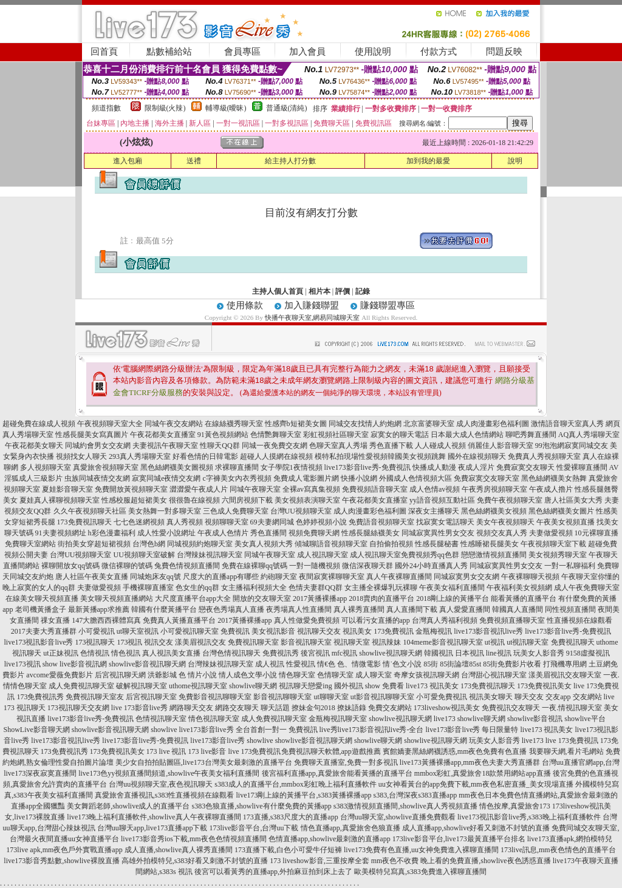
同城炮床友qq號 (155, 576)
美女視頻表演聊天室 (307, 500)
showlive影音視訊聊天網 (147, 664)
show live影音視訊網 (75, 664)
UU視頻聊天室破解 (144, 555)
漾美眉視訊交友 (200, 642)
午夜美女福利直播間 (452, 587)
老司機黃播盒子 (40, 609)
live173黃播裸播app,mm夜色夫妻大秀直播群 (470, 762)
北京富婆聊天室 (428, 423)
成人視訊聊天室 (322, 555)
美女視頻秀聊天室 (557, 555)
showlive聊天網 (253, 686)
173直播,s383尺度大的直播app (290, 817)
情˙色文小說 (402, 664)
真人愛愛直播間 (464, 609)
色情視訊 (94, 653)
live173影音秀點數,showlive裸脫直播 (61, 860)
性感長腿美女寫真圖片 (91, 434)
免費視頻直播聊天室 (512, 620)
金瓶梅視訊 (433, 631)
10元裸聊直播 (596, 533)
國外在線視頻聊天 (477, 456)
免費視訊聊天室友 (95, 697)
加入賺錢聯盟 (311, 305)
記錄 (362, 291)
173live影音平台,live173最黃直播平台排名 (458, 839)
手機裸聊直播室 (148, 587)
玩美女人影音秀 (538, 653)
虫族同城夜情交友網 (97, 478)
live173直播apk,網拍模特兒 (569, 839)
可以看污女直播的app (375, 620)
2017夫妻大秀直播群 (44, 631)
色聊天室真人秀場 (338, 445)
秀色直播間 (268, 533)
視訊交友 (158, 642)
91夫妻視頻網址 (60, 533)
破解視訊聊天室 (141, 686)
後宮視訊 (315, 653)
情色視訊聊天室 (213, 718)
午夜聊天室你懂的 (590, 576)
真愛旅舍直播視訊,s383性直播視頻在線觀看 (164, 795)
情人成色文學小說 (248, 675)
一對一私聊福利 (569, 565)
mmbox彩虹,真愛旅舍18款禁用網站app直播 (482, 773)
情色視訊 (125, 653)
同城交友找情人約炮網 (365, 423)
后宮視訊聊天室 (151, 697)
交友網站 (587, 697)
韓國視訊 (438, 653)
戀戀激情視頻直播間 (494, 555)
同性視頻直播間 (570, 609)
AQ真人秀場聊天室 (589, 434)
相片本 (319, 291)
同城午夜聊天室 (255, 489)
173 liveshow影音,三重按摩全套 (319, 860)
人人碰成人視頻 (440, 445)
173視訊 (129, 642)
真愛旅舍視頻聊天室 (105, 467)
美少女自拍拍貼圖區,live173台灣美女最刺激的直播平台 (203, 762)
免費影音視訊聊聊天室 (215, 697)
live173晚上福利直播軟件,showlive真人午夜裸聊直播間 (154, 817)
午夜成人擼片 (551, 489)
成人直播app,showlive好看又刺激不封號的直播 (476, 828)
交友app (557, 697)
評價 (342, 291)
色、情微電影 (359, 664)
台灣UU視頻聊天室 (301, 511)
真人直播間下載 (411, 609)
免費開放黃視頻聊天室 (131, 489)
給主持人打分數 (290, 161)
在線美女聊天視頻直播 (41, 598)
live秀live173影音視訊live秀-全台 (372, 729)
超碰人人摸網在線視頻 (276, 456)
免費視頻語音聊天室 (375, 489)
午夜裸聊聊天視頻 (530, 576)
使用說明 (373, 51)
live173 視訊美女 (432, 686)
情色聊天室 (297, 675)
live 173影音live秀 (139, 707)
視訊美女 (357, 631)
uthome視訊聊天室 (198, 686)
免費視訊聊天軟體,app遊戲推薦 (331, 751)
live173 (445, 718)
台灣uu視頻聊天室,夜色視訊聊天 (161, 784)
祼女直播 (55, 620)
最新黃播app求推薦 (98, 609)
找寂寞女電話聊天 (445, 522)
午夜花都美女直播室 (163, 434)
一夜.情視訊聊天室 (572, 707)
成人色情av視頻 (434, 489)
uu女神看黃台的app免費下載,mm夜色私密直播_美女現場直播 (475, 784)
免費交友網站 (390, 707)
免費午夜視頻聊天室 (509, 500)
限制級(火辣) (165, 108)
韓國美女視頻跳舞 (417, 456)
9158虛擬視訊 (588, 653)
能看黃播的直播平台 (523, 598)
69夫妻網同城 (272, 522)
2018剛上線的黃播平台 (452, 598)
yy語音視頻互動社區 (442, 500)
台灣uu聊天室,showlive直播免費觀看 (398, 817)
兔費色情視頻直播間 (187, 565)
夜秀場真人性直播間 (299, 609)
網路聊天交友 (191, 707)
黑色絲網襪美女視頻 (494, 511)
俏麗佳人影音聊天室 (500, 445)
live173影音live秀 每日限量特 (472, 729)
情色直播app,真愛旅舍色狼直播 (350, 828)
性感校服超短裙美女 (134, 500)
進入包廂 (127, 161)
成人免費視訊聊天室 (81, 686)
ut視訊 (495, 642)
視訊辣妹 (386, 642)
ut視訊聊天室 (528, 642)
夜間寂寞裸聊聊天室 (331, 576)
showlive (164, 729)
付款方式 (438, 51)
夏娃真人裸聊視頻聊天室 (59, 500)
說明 (515, 161)
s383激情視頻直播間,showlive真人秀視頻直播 (405, 806)
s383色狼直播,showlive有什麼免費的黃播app (262, 806)
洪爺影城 (162, 675)
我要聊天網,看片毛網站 (566, 751)
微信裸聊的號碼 (126, 565)
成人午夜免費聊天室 (587, 587)
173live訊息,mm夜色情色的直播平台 (558, 850)
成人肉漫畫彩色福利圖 (492, 423)
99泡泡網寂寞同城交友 (571, 445)
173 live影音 (207, 751)
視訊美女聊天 (491, 697)
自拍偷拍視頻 (391, 544)
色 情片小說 (198, 675)
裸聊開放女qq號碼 (70, 565)
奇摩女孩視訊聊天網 (426, 675)
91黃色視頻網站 (222, 434)
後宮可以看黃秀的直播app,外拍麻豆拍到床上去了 (273, 871)
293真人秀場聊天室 (140, 456)
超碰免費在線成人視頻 (38, 423)
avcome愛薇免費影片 (59, 675)
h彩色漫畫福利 (111, 533)
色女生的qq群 (197, 587)
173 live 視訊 (166, 751)
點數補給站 (169, 51)
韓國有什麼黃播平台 (164, 609)
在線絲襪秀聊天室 (234, 423)
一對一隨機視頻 (314, 565)
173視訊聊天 (95, 642)
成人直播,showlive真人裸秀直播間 (179, 850)
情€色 (326, 664)
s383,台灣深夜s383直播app (415, 795)
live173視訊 (22, 664)
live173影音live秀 (217, 740)
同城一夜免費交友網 (274, 445)
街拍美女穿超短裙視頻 (94, 544)
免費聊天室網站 (30, 544)
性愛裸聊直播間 (581, 467)
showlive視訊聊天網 (390, 653)
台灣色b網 (148, 544)
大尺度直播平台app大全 (193, 598)
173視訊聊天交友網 (78, 707)
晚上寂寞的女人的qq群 (38, 587)
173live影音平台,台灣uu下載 (254, 828)
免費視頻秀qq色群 (430, 555)
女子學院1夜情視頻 (292, 467)
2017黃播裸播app (320, 598)
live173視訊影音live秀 (38, 642)
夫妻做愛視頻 (551, 533)
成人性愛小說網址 (166, 533)
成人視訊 (269, 664)
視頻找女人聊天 (81, 456)
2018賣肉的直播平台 (381, 598)
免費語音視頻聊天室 (381, 522)
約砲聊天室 (279, 576)
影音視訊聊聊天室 (282, 697)
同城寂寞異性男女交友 (438, 533)
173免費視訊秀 (40, 697)
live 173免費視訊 (571, 740)
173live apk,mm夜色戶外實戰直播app (64, 850)
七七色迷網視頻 (139, 522)
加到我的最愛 (428, 161)
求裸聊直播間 (237, 467)
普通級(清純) (286, 108)
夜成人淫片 (476, 467)
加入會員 (307, 51)
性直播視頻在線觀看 (579, 620)
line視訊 (498, 653)
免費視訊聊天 (573, 642)
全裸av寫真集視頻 (311, 489)
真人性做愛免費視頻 (307, 620)
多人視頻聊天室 (45, 467)
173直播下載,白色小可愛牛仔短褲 (288, 850)
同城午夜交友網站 (174, 423)
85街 (430, 664)
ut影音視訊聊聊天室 (382, 697)
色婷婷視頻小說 (321, 522)
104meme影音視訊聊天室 (442, 642)
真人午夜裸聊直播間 (399, 576)
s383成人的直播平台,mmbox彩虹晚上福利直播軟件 (295, 784)
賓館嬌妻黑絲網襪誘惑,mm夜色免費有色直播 (455, 751)
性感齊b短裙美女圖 (296, 423)
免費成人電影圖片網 (306, 478)
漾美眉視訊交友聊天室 (564, 675)
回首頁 (104, 51)
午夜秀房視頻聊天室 (494, 489)
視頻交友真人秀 (501, 533)
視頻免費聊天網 (314, 533)
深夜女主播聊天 (433, 511)
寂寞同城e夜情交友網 (166, 478)
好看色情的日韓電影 (205, 456)
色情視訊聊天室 (160, 718)
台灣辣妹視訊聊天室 (209, 555)
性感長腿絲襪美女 (370, 533)
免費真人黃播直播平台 (179, 620)
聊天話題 (275, 707)
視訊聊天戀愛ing (305, 686)
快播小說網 (359, 478)
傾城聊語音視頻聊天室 (331, 544)
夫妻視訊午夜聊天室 (165, 445)
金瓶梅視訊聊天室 (338, 718)
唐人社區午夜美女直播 (91, 576)
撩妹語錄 (351, 707)
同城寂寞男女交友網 (466, 576)
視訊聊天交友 (319, 631)
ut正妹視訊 (60, 653)
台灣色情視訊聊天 (231, 653)
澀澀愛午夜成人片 (198, 489)
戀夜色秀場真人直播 (231, 609)
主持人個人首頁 (277, 291)
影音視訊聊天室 (306, 642)
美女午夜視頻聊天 (505, 522)
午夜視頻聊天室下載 (553, 544)
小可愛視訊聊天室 (189, 631)
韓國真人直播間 (517, 609)
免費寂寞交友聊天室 (486, 478)
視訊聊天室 (351, 642)
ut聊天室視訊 (138, 631)
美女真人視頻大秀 (263, 544)
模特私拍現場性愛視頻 (351, 456)
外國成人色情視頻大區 (415, 478)
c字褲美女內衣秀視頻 (237, 478)
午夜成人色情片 (222, 533)
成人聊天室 (373, 675)
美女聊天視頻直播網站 (116, 598)
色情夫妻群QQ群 (316, 587)
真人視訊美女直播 (171, 653)
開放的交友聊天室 (262, 598)
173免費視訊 (394, 631)
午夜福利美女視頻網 (519, 587)
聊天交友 (529, 697)
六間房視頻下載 (247, 500)
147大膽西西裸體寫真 (106, 620)
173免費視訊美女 (544, 686)
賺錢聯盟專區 (387, 305)
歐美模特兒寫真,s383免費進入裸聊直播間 (420, 871)
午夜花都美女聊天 (34, 445)
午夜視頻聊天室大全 (110, 423)
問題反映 (504, 51)
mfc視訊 (345, 653)
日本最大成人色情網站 (467, 434)
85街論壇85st (460, 664)
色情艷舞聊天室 (275, 434)
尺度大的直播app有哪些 (221, 576)
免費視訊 (235, 631)
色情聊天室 (335, 675)
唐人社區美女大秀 (573, 500)
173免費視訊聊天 (84, 522)
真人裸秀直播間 (358, 609)
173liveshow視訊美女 (447, 707)
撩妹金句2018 (313, 707)
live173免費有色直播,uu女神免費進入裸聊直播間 (421, 850)
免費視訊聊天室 (253, 642)
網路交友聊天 (237, 707)
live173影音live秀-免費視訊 (367, 467)
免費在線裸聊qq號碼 (254, 565)
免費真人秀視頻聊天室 (544, 456)
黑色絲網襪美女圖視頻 (176, 467)
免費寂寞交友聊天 (525, 467)
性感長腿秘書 (437, 544)
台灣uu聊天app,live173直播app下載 (152, 828)
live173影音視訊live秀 (488, 631)
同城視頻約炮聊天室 (200, 544)
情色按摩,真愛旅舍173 (514, 806)
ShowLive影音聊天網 (36, 729)
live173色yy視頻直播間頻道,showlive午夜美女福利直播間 (168, 773)
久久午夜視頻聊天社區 (89, 511)
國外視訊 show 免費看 (369, 686)
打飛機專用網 (565, 664)
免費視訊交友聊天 (511, 707)
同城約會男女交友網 (98, 445)
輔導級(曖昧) (226, 108)
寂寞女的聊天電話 (400, 434)
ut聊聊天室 (330, 697)
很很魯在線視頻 (194, 500)
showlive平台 (584, 718)
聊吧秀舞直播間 (530, 434)
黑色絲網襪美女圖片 (561, 511)
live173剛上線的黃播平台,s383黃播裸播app (304, 795)
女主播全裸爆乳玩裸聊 (380, 587)
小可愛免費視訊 (441, 697)
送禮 (193, 161)
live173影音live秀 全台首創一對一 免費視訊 (248, 729)
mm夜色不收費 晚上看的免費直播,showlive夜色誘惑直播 (461, 860)
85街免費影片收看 (512, 664)
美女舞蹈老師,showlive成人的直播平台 (128, 806)
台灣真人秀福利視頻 (444, 620)
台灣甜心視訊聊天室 (494, 675)
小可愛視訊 (96, 631)
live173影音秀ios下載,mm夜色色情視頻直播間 (194, 839)
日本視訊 (469, 653)
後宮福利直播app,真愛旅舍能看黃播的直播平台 (337, 773)
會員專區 (242, 51)
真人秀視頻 (184, 522)
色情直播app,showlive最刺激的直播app (329, 839)
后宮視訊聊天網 (120, 675)
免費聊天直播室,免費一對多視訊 (346, 762)
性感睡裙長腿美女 (489, 544)
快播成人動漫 (434, 467)
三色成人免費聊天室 (235, 511)
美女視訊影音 (273, 631)
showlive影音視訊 (534, 718)
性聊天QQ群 (219, 445)
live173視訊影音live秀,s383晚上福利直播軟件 (529, 817)
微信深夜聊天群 (367, 565)
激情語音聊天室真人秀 (567, 423)
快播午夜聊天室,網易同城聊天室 (312, 317)
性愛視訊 (300, 664)
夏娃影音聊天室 (67, 489)
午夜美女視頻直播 (565, 522)
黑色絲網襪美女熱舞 (554, 478)
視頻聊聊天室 (226, 522)
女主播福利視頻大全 (254, 587)
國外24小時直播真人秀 (431, 565)
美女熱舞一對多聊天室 (164, 511)
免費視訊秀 (280, 653)
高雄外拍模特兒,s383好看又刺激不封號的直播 (194, 860)
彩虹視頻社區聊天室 (336, 434)
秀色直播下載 (391, 445)
